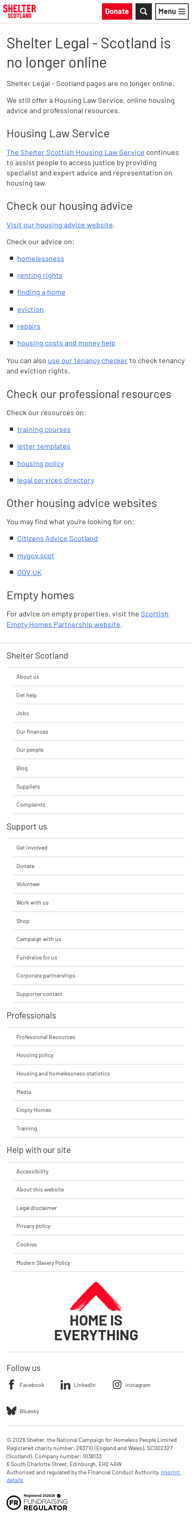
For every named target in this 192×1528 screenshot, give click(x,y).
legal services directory (55, 479)
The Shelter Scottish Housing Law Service (76, 152)
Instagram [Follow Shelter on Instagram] (131, 1384)
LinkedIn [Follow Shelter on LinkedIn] (78, 1384)
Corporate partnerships (45, 975)
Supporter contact (39, 993)
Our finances (32, 731)
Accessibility (32, 1171)
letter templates (43, 445)
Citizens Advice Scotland (57, 538)
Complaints (30, 804)
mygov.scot (35, 555)
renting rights (40, 275)
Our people (29, 749)
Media (23, 1091)
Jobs (22, 712)
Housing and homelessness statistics (63, 1073)
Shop (22, 920)
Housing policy (34, 1054)
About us (27, 676)
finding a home (41, 291)
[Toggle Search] (144, 11)
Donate (25, 865)
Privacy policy (33, 1225)
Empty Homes (33, 1109)
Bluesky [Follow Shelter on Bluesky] (23, 1411)
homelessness (40, 258)
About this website (40, 1189)
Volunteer (28, 883)
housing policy (40, 463)
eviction (30, 309)
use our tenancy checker (88, 360)
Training (26, 1128)
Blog (21, 767)
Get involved (31, 847)
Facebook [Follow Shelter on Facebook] (25, 1384)
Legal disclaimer (36, 1207)
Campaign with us (38, 938)
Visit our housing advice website (60, 224)
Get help (26, 694)
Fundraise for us (36, 957)
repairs (29, 325)
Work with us (32, 902)
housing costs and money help (66, 342)
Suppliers (28, 786)
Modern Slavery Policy (43, 1262)
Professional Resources (45, 1036)
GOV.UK (29, 572)
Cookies (26, 1244)
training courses (44, 429)
